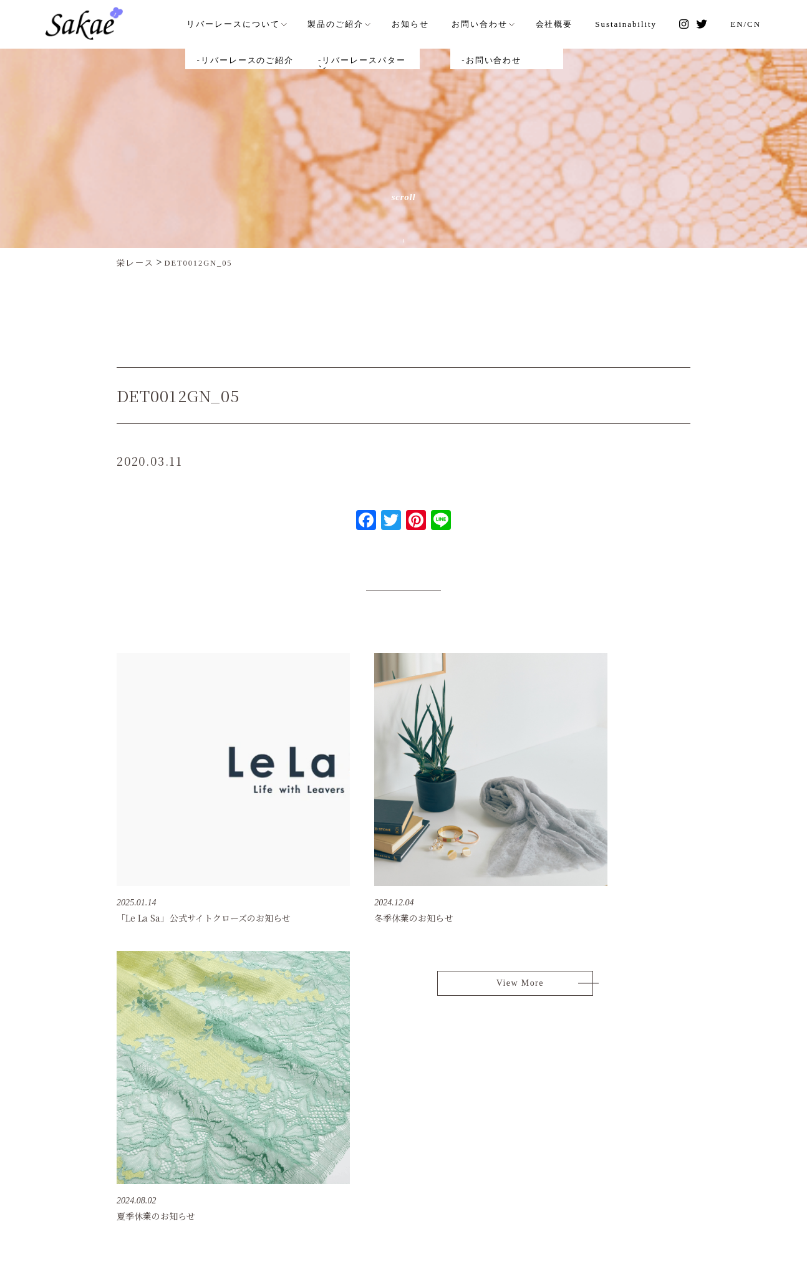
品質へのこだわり (434, 1106)
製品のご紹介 (354, 23)
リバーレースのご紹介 (443, 1086)
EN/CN (747, 23)
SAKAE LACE (150, 1085)
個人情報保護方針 (612, 1127)
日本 (690, 1106)
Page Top (760, 1028)
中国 (690, 1127)
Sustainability (634, 23)
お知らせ (426, 23)
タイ (690, 1168)
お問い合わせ (493, 23)
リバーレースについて (254, 23)
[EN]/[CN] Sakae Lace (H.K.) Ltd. (479, 1156)
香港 (690, 1148)
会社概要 (565, 23)
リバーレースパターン (443, 1127)
